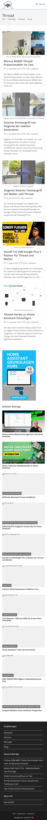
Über (14, 814)
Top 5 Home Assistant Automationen (19, 788)
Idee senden (9, 802)
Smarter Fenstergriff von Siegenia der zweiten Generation (20, 126)
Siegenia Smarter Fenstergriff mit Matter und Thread (23, 192)
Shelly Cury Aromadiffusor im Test (18, 776)
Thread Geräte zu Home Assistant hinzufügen (19, 316)
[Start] (3, 19)
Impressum (30, 814)
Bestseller (8, 742)
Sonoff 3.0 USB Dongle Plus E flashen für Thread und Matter (22, 255)
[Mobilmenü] (40, 4)
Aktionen (7, 737)
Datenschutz (21, 814)
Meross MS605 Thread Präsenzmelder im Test (19, 63)
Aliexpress (8, 732)
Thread (29, 19)
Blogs (6, 747)
